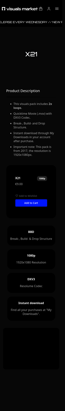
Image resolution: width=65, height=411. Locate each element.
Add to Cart (31, 203)
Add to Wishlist (26, 196)
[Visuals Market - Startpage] (20, 9)
